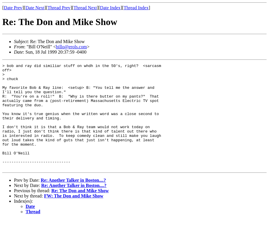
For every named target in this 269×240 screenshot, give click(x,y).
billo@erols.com (71, 46)
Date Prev (13, 7)
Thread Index (136, 7)
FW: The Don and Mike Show (74, 216)
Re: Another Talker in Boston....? (73, 201)
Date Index (110, 7)
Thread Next (85, 7)
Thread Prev (58, 7)
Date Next (35, 7)
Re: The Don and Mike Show (80, 211)
